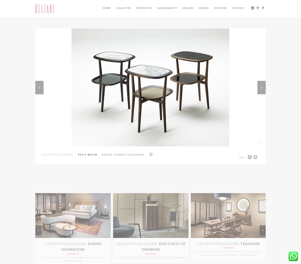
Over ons (220, 8)
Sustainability (167, 8)
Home (107, 8)
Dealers (188, 8)
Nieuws (204, 8)
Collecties (123, 8)
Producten (144, 8)
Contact (238, 8)
